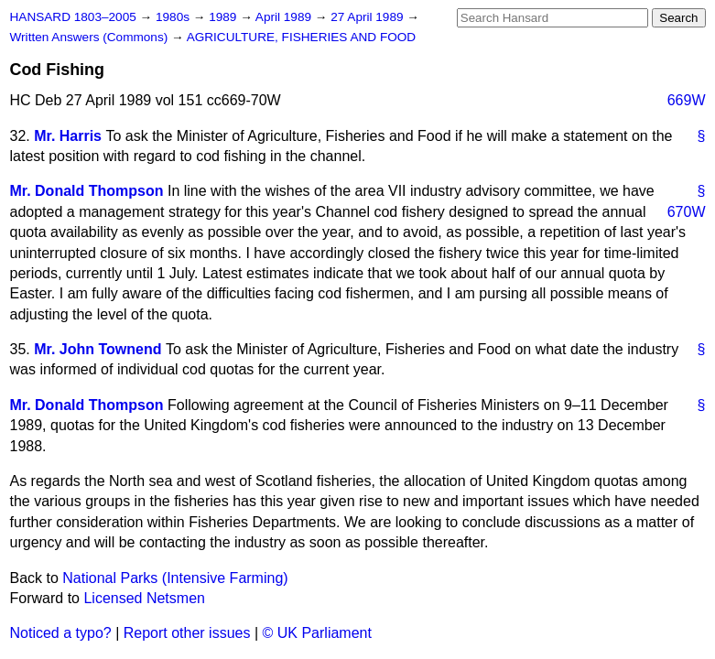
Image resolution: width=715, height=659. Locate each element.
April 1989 (285, 17)
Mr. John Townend (97, 349)
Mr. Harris (68, 136)
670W (686, 212)
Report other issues (187, 633)
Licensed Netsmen (144, 598)
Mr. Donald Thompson (87, 191)
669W (686, 100)
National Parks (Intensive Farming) (174, 578)
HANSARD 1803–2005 (73, 17)
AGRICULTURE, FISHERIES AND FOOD (302, 37)
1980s (174, 17)
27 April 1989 (368, 17)
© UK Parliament (317, 633)
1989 (224, 17)
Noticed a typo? (61, 633)
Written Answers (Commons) (91, 37)
